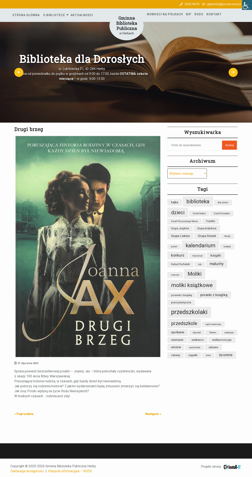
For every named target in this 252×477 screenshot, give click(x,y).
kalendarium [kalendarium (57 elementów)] (200, 245)
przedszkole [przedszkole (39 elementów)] (184, 323)
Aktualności (82, 15)
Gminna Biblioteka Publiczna (126, 23)
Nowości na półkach (165, 14)
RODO (198, 14)
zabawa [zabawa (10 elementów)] (213, 347)
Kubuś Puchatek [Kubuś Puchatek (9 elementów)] (180, 264)
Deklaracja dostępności (27, 471)
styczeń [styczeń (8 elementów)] (197, 332)
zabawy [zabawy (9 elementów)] (175, 355)
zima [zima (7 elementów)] (208, 355)
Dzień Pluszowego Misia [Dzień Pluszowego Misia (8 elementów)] (184, 221)
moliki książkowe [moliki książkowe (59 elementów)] (192, 285)
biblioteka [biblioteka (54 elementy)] (197, 201)
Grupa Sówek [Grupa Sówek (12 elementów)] (207, 236)
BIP (188, 14)
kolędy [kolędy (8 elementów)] (227, 246)
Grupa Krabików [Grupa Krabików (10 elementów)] (206, 228)
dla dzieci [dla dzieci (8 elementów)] (223, 202)
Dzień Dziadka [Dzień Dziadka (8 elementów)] (222, 213)
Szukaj (229, 145)
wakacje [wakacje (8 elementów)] (229, 332)
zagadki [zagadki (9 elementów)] (192, 355)
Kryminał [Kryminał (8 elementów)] (197, 255)
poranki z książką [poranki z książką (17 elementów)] (213, 295)
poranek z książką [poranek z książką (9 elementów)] (181, 295)
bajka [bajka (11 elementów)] (174, 202)
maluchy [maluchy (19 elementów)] (216, 264)
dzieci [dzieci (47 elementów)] (178, 212)
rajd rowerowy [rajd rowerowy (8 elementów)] (213, 324)
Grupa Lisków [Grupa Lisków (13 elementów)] (180, 236)
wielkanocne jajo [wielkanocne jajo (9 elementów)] (222, 339)
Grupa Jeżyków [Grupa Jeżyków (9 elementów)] (180, 228)
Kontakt (214, 14)
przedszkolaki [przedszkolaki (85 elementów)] (189, 312)
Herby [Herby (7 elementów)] (227, 236)
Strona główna (26, 15)
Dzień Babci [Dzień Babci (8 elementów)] (199, 213)
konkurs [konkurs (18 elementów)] (177, 255)
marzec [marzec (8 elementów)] (175, 274)
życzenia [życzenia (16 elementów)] (225, 355)
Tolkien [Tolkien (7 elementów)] (212, 332)
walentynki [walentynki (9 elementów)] (177, 339)
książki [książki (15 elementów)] (216, 255)
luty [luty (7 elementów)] (200, 264)
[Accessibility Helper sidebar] (247, 5)
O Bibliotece (54, 15)
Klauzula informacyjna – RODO (70, 471)
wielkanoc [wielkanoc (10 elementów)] (198, 339)
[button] (19, 72)
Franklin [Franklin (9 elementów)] (210, 221)
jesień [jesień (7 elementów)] (174, 246)
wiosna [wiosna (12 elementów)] (176, 347)
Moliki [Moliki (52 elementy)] (195, 274)
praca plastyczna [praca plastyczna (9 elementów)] (181, 302)
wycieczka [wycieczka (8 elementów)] (194, 347)
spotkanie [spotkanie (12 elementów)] (177, 332)
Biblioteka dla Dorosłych (81, 59)
